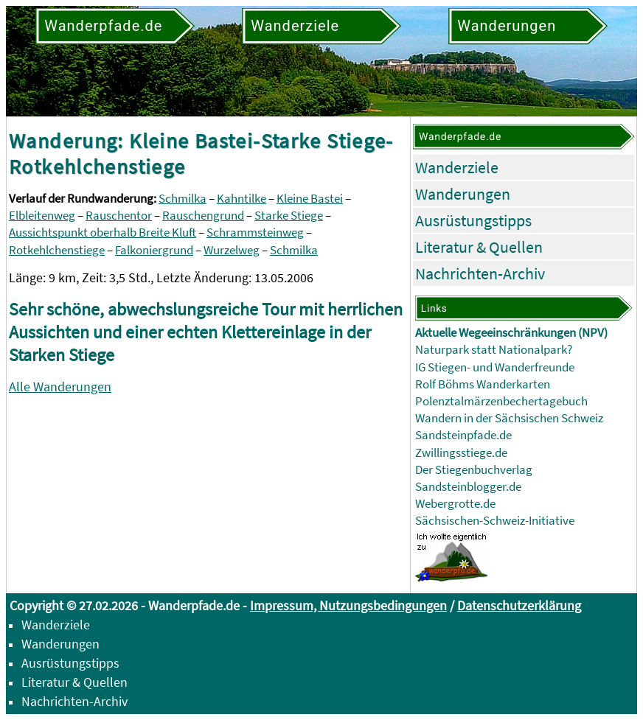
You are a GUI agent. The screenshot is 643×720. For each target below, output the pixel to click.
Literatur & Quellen (479, 247)
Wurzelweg (232, 250)
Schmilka (182, 198)
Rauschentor (119, 215)
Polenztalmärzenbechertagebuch (501, 401)
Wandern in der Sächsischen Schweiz (509, 418)
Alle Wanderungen (60, 386)
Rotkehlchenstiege (57, 250)
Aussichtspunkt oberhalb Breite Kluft (102, 232)
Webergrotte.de (455, 503)
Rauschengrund (203, 215)
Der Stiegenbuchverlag (473, 470)
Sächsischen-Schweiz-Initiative (494, 520)
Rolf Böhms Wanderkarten (482, 384)
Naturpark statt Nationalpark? (493, 349)
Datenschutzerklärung (519, 605)
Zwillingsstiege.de (461, 453)
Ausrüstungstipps (473, 220)
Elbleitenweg (42, 215)
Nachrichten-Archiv (480, 273)
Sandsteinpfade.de (463, 435)
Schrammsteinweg (255, 232)
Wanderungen (462, 194)
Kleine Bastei (310, 198)
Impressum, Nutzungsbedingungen (348, 605)
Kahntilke (241, 198)
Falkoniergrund (154, 250)
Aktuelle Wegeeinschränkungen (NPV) (511, 332)
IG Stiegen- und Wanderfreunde (494, 367)
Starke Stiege (288, 215)
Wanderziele (456, 167)
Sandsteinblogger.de (468, 486)
